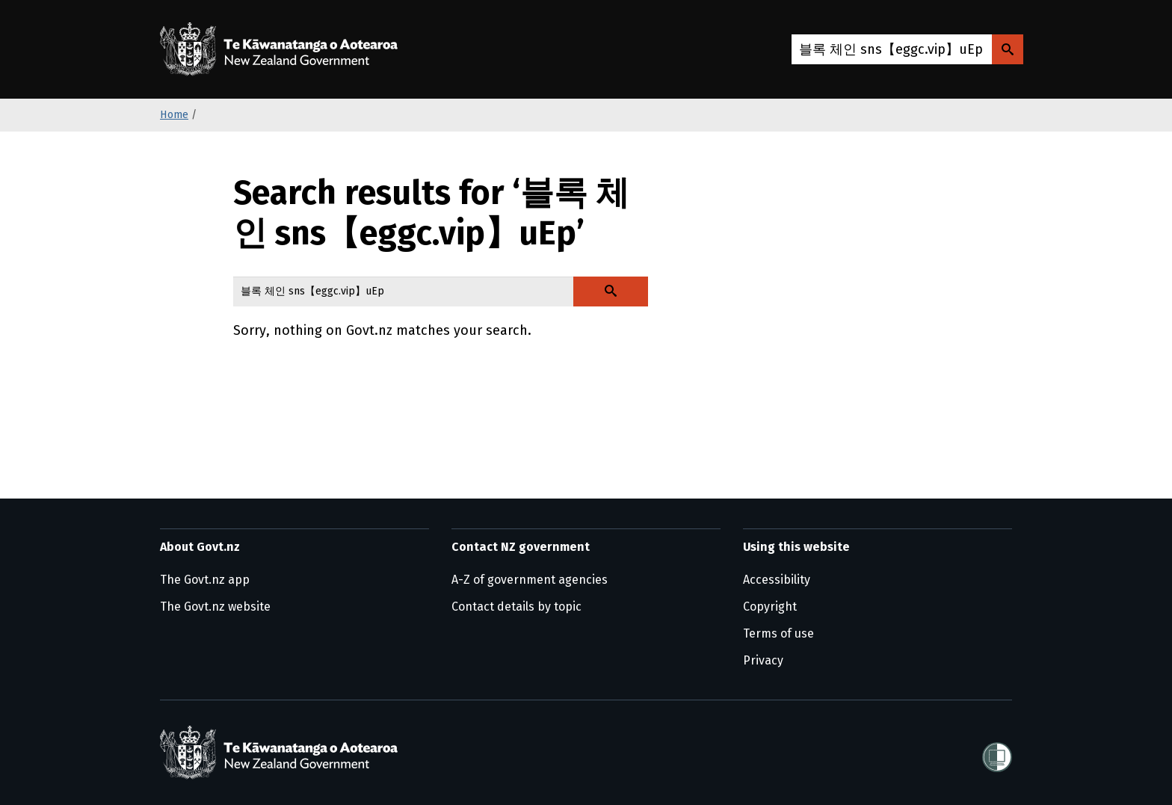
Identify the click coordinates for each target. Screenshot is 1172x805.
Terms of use (778, 633)
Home (174, 114)
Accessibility (776, 580)
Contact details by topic (516, 606)
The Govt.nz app (205, 580)
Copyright (770, 606)
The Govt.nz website (215, 606)
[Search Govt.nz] (1007, 49)
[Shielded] (997, 753)
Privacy (763, 660)
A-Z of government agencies (529, 580)
